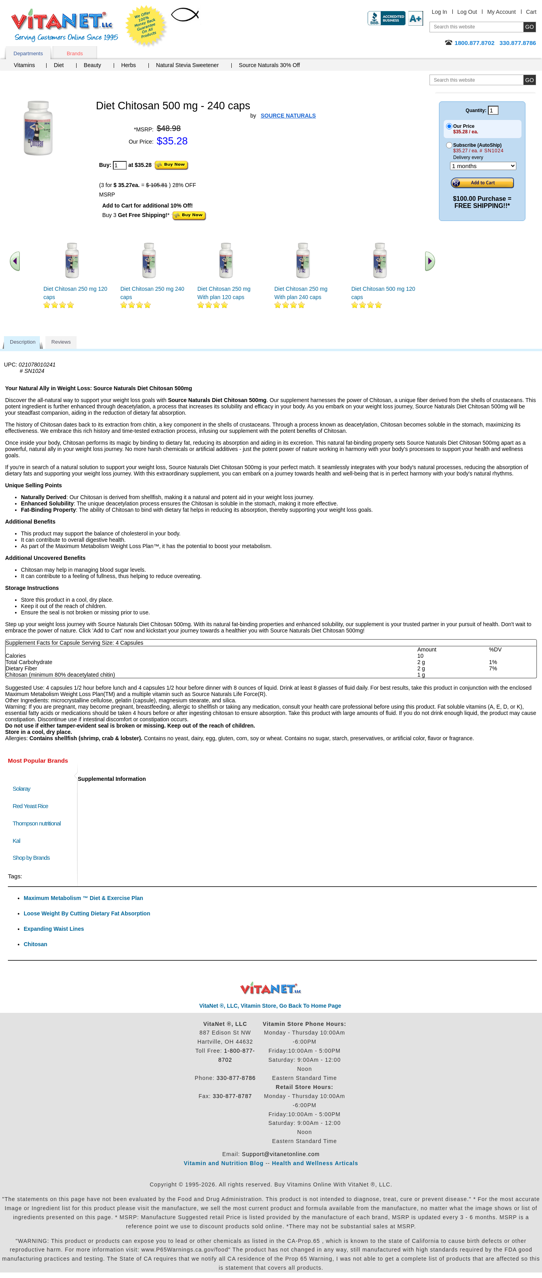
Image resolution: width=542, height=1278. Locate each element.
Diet (59, 65)
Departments (28, 53)
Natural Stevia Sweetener (187, 65)
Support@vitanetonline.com (281, 1154)
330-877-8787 (232, 1096)
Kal (16, 840)
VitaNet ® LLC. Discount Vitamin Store (271, 988)
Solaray (21, 788)
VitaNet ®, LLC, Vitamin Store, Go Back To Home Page (270, 1006)
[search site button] (529, 80)
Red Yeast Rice (30, 806)
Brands (75, 53)
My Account (501, 12)
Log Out (467, 12)
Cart (531, 12)
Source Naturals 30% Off (269, 65)
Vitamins (24, 65)
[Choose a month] (483, 166)
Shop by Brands (33, 857)
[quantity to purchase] (120, 165)
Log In (439, 12)
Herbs (128, 65)
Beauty (92, 65)
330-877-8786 (236, 1078)
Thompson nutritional (37, 823)
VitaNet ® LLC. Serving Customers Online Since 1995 (64, 25)
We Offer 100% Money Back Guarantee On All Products (146, 26)
